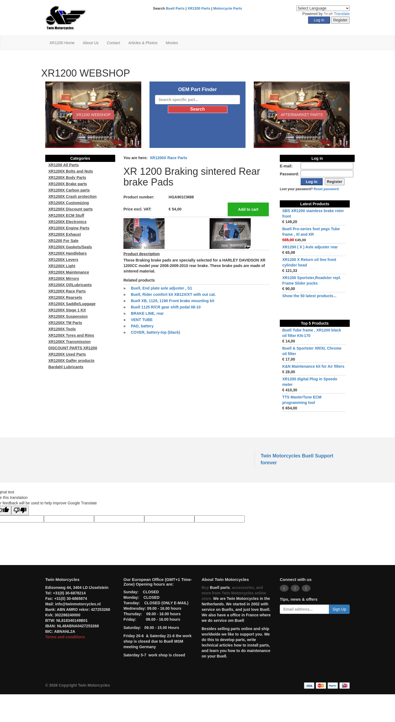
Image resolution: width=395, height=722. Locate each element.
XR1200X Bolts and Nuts (70, 171)
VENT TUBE (142, 320)
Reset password (326, 189)
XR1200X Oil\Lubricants (70, 285)
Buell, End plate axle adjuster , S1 (161, 288)
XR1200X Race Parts (168, 158)
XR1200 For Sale (63, 240)
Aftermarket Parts (302, 115)
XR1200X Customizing (68, 203)
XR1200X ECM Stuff (66, 215)
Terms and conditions (65, 637)
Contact (113, 43)
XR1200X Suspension (68, 316)
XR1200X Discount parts (70, 209)
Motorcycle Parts (227, 8)
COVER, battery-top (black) (155, 332)
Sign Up (339, 609)
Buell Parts (175, 8)
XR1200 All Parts (63, 165)
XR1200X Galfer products (71, 360)
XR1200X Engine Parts (68, 228)
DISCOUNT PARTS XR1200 (72, 348)
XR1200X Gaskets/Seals (70, 247)
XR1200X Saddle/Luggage (71, 304)
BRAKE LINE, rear (147, 313)
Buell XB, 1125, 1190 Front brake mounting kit (172, 301)
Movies (172, 43)
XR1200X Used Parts (67, 354)
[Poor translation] (20, 510)
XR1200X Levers (63, 259)
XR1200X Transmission (69, 341)
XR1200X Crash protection (72, 196)
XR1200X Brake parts (67, 184)
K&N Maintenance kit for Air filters (313, 366)
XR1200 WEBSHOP (93, 115)
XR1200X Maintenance (68, 272)
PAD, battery (142, 326)
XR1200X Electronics (67, 222)
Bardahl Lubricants (65, 367)
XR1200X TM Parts (65, 323)
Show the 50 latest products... (309, 296)
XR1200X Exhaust (64, 234)
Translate (337, 14)
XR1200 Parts (199, 8)
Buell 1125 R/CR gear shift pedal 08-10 (166, 307)
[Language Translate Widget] (323, 8)
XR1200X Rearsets (65, 297)
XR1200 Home (62, 43)
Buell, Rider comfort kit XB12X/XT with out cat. (173, 294)
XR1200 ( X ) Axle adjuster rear (310, 247)
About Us (91, 43)
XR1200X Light (61, 266)
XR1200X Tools (62, 329)
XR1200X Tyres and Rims (71, 335)
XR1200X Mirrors (63, 278)
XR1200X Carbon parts (69, 190)
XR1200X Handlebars (67, 253)
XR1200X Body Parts (67, 177)
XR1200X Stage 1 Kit (67, 310)
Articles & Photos (143, 43)
